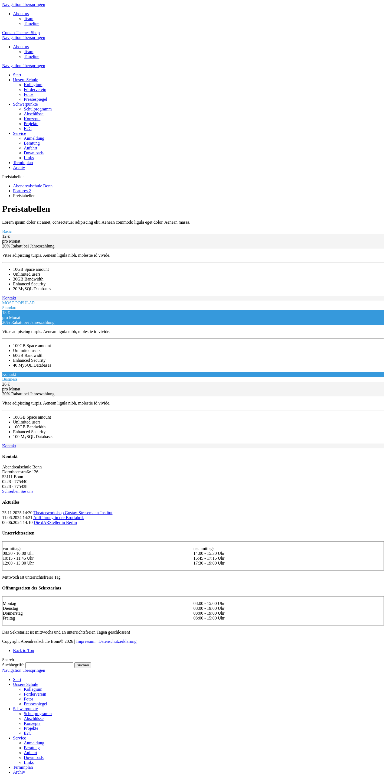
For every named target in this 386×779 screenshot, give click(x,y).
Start (17, 679)
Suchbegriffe (13, 665)
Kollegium (33, 689)
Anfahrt (30, 752)
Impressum (86, 641)
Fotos (29, 699)
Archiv (19, 772)
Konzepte (32, 723)
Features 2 (22, 190)
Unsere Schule (25, 684)
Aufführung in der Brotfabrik (58, 517)
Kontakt (9, 298)
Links (29, 762)
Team (28, 18)
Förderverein (35, 694)
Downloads (34, 757)
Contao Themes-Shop (21, 32)
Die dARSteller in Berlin (55, 522)
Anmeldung (34, 743)
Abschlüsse (34, 718)
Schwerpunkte (25, 708)
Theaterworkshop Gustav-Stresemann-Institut (73, 512)
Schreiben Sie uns (17, 491)
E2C (27, 733)
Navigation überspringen (23, 4)
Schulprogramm (38, 713)
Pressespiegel (35, 704)
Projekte (31, 728)
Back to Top (23, 650)
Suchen (83, 665)
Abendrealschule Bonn (33, 186)
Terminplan (23, 767)
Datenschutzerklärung (117, 641)
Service (19, 738)
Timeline (31, 23)
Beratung (32, 747)
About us (21, 13)
